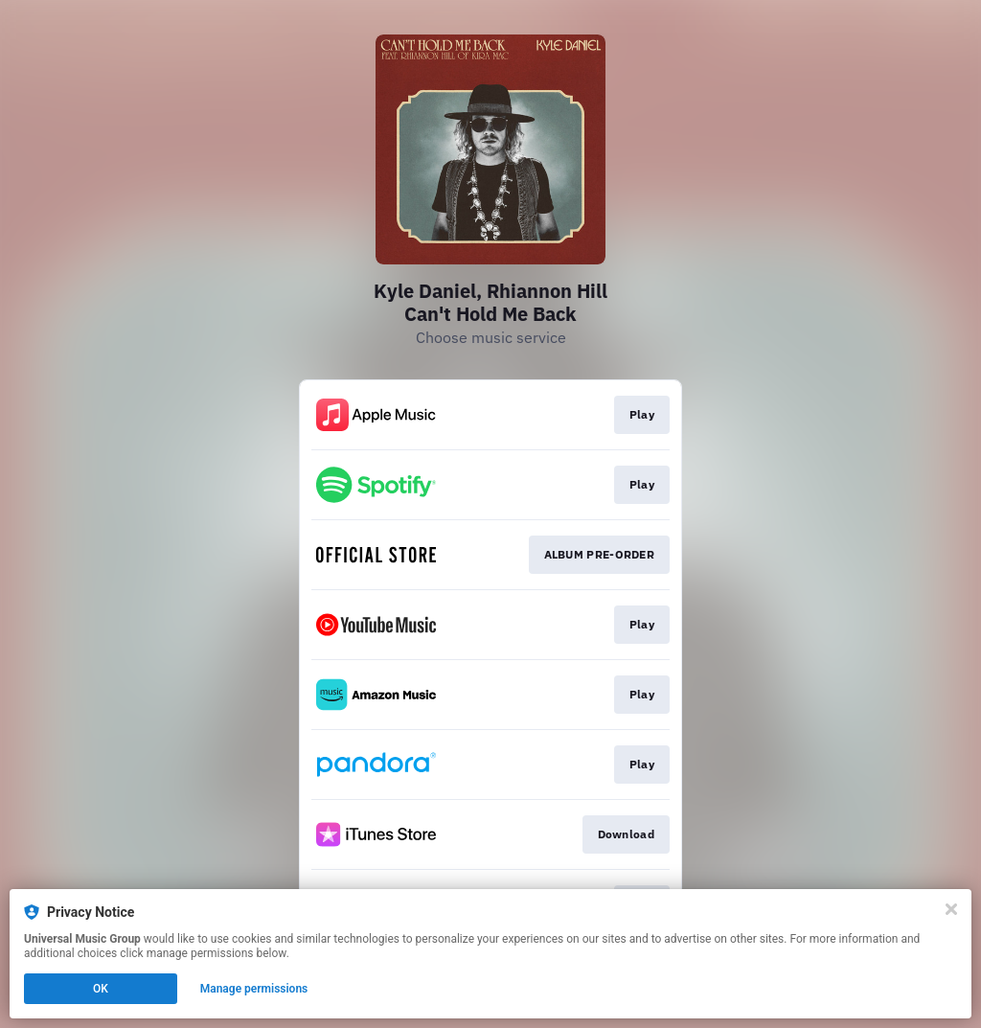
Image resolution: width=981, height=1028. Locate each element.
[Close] (951, 909)
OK (100, 988)
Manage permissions (254, 988)
